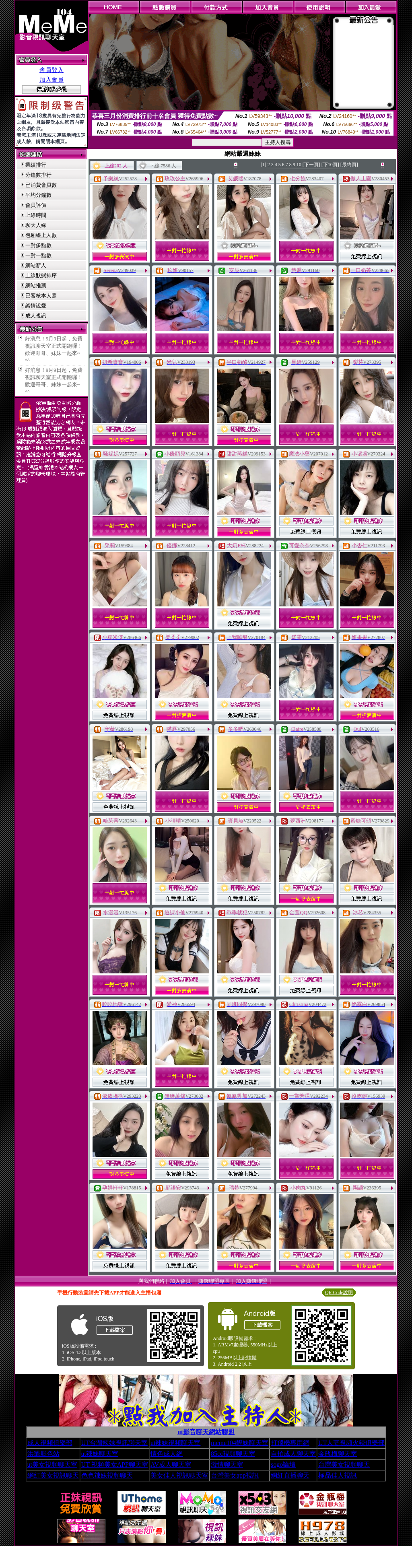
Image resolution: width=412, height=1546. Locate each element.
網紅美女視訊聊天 (53, 1475)
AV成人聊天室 (170, 1464)
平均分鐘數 (38, 195)
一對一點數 (38, 255)
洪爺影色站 (43, 1453)
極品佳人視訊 (337, 1475)
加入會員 (51, 79)
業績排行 (35, 165)
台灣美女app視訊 (235, 1475)
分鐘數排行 (38, 175)
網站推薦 (35, 285)
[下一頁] (311, 164)
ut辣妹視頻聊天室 (175, 1442)
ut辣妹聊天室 (99, 1453)
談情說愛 (35, 306)
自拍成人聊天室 (293, 1453)
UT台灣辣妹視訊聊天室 (114, 1442)
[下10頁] (330, 164)
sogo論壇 (283, 1464)
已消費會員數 (41, 185)
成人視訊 (35, 316)
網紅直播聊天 (290, 1475)
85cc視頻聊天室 (233, 1453)
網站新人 (35, 265)
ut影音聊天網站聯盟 (206, 1432)
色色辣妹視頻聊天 (107, 1475)
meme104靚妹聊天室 (239, 1442)
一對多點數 (38, 245)
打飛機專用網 (290, 1442)
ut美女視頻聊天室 (52, 1464)
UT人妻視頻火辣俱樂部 (351, 1442)
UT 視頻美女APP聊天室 (114, 1464)
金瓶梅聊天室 (337, 1453)
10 (299, 164)
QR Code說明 (339, 1292)
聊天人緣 (35, 225)
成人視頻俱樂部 (49, 1442)
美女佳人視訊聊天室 (179, 1475)
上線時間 (35, 215)
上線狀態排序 (41, 275)
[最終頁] (349, 164)
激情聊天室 (227, 1464)
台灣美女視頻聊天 (344, 1464)
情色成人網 (166, 1453)
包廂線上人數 (41, 235)
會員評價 (35, 205)
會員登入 (51, 70)
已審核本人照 (41, 296)
